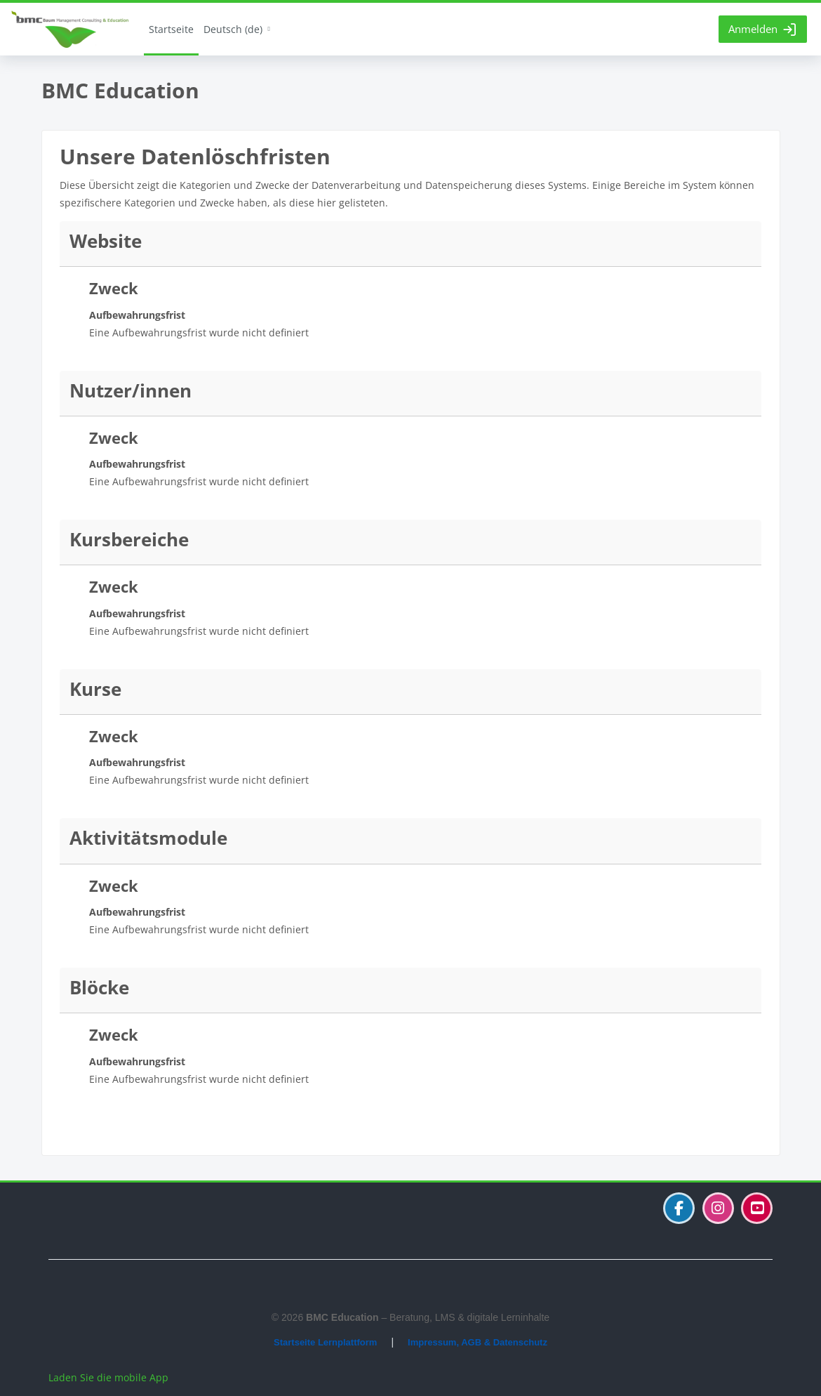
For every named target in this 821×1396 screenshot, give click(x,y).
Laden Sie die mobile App (108, 1377)
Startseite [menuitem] (171, 29)
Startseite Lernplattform (325, 1342)
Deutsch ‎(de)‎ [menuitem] (232, 29)
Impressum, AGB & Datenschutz (477, 1342)
